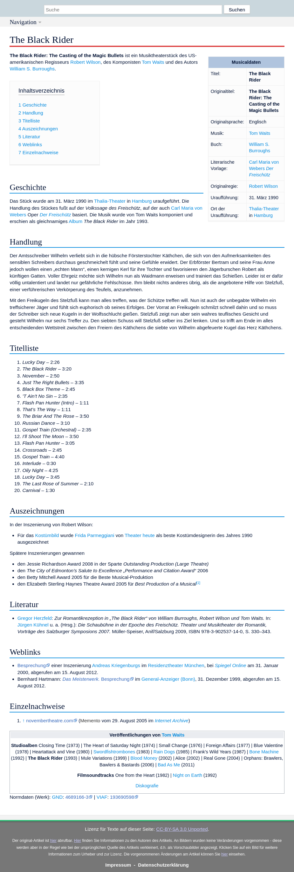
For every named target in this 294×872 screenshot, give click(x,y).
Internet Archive (171, 720)
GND (57, 797)
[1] (198, 583)
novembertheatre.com (49, 720)
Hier (77, 840)
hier (53, 840)
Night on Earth (187, 775)
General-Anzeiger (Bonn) (168, 679)
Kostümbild (47, 535)
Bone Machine (264, 751)
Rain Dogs (164, 751)
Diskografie (146, 785)
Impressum (118, 865)
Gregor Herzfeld (34, 618)
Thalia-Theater (264, 208)
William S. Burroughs (32, 68)
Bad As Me (169, 764)
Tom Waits (259, 133)
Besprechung (31, 665)
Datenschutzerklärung (163, 865)
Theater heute (140, 535)
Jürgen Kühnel (33, 624)
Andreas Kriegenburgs (116, 665)
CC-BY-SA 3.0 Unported (182, 829)
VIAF (102, 797)
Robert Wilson (263, 186)
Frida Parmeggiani (94, 535)
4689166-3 (77, 797)
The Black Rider (45, 758)
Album (75, 221)
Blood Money (144, 758)
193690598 (122, 797)
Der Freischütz (55, 214)
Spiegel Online (230, 665)
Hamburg (263, 215)
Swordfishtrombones (114, 751)
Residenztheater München (176, 665)
